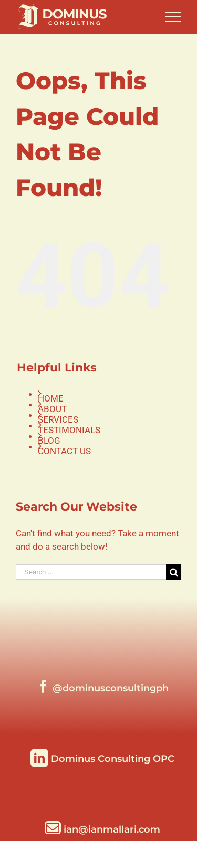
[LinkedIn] (102, 757)
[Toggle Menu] (173, 17)
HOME (51, 398)
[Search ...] (91, 572)
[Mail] (102, 827)
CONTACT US (64, 451)
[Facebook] (103, 686)
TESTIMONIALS (69, 430)
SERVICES (58, 419)
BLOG (49, 440)
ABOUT (52, 409)
